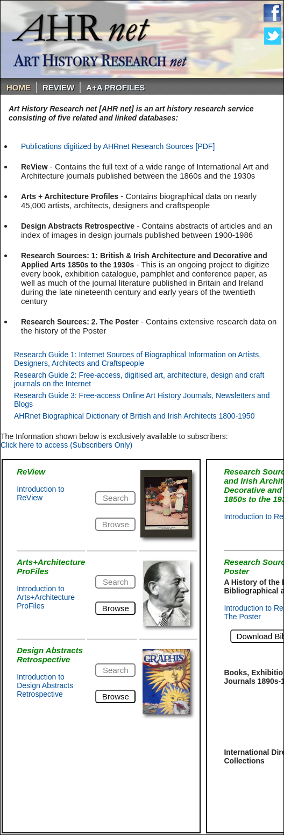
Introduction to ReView (41, 493)
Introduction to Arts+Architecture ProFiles (46, 597)
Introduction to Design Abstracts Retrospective (45, 685)
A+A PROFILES (115, 87)
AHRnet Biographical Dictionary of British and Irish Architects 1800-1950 (134, 416)
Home (18, 87)
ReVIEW (58, 87)
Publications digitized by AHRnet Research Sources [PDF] (118, 146)
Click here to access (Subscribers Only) (66, 445)
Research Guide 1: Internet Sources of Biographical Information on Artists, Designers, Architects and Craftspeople (137, 358)
